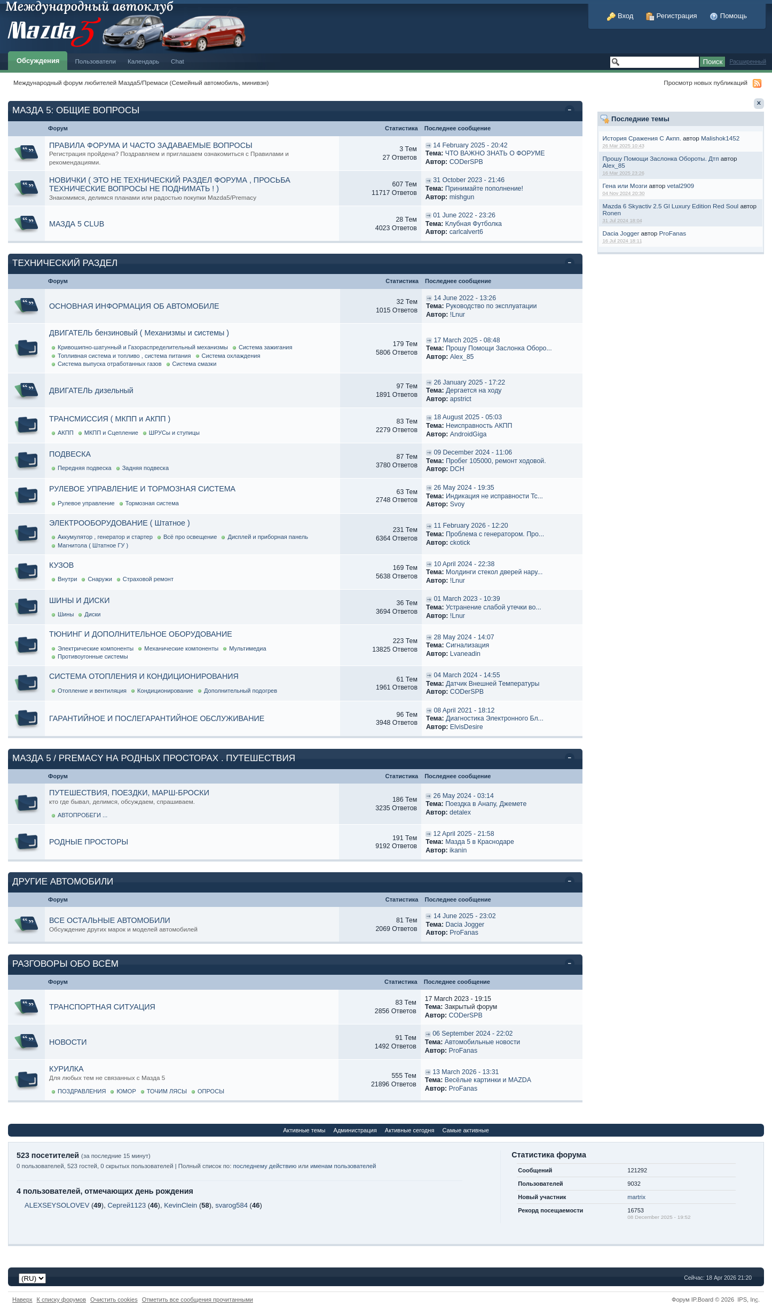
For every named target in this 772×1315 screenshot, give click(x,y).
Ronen (611, 212)
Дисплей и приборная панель (267, 537)
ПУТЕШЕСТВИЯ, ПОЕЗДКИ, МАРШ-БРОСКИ (129, 792)
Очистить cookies (114, 1299)
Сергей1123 (126, 1205)
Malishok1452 (720, 138)
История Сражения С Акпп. (641, 138)
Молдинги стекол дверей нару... (494, 572)
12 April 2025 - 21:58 (464, 833)
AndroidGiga (468, 434)
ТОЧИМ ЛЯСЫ (167, 1091)
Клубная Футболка (473, 224)
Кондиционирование (165, 690)
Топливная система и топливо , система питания (124, 356)
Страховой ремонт (148, 579)
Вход (620, 16)
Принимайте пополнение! (484, 188)
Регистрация (671, 16)
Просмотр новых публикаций (705, 82)
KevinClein (180, 1205)
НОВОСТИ (68, 1042)
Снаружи (100, 579)
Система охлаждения (231, 356)
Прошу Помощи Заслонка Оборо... (499, 348)
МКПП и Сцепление (111, 432)
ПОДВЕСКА (70, 454)
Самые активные (465, 1130)
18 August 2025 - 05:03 (468, 417)
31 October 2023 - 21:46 (469, 180)
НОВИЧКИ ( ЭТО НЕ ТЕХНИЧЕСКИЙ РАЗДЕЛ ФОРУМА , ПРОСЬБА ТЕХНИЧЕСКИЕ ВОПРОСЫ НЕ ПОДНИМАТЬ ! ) (169, 184)
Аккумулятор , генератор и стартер (105, 537)
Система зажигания (266, 347)
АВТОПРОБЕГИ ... (82, 815)
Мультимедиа (247, 648)
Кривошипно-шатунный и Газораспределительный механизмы (143, 347)
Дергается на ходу (474, 390)
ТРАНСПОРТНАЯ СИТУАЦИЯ (102, 1007)
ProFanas (673, 233)
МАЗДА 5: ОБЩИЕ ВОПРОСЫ (75, 110)
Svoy (457, 504)
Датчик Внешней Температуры (492, 683)
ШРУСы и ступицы (174, 432)
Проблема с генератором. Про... (495, 534)
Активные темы (304, 1130)
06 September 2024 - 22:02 (472, 1033)
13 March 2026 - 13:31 (465, 1072)
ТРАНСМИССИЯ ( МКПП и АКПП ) (109, 418)
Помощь (728, 16)
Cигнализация (467, 645)
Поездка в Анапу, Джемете (485, 804)
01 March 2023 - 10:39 (467, 598)
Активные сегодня (410, 1130)
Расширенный (747, 62)
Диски (92, 614)
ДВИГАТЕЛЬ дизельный (91, 390)
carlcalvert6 (466, 232)
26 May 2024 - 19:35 (464, 487)
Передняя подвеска (85, 468)
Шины (66, 614)
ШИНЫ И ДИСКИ (79, 600)
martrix (636, 1197)
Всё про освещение (190, 537)
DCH (457, 469)
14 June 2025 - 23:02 (465, 916)
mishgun (462, 197)
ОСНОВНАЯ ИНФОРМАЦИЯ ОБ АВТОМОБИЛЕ (134, 306)
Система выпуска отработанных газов (110, 364)
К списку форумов (61, 1299)
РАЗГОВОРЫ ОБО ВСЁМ (65, 964)
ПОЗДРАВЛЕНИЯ (82, 1091)
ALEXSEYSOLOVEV (57, 1205)
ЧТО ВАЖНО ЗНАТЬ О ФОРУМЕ (495, 153)
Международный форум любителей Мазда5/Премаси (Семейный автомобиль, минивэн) (141, 82)
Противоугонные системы (93, 656)
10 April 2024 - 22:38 (464, 564)
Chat (177, 61)
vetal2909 (680, 185)
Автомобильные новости (483, 1042)
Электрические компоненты (95, 648)
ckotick (460, 542)
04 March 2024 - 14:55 (467, 675)
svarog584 (231, 1205)
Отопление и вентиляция (92, 690)
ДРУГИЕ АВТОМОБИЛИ (62, 881)
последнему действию (265, 1166)
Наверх (22, 1299)
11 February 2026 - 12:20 (471, 525)
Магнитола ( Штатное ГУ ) (93, 545)
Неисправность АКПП (479, 425)
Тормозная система (152, 503)
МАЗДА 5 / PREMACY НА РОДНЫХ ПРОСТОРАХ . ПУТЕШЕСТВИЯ (153, 758)
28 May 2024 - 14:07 (464, 637)
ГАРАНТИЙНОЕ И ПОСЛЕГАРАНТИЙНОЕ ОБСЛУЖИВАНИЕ (156, 718)
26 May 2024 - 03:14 (464, 796)
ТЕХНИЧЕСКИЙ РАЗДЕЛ (64, 263)
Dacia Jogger (620, 233)
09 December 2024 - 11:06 (473, 452)
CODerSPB (466, 162)
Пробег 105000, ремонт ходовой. (496, 461)
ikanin (458, 850)
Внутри (67, 579)
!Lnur (457, 314)
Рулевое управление (86, 503)
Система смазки (194, 364)
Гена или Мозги (624, 185)
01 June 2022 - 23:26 (464, 215)
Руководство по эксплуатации (491, 306)
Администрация (355, 1130)
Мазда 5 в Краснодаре (479, 842)
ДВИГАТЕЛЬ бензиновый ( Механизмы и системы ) (139, 332)
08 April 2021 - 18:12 (464, 710)
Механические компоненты (181, 648)
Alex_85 (613, 165)
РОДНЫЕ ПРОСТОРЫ (88, 841)
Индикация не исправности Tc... (494, 496)
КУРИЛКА (66, 1068)
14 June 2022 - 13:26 (465, 298)
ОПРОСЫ (211, 1091)
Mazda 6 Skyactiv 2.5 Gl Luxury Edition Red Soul (670, 205)
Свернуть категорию (571, 111)
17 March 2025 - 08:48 (467, 340)
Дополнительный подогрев (240, 690)
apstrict (460, 399)
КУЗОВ (61, 565)
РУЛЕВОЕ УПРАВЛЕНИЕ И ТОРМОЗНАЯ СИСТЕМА (142, 488)
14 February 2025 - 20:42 (470, 145)
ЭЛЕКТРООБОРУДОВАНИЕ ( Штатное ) (119, 523)
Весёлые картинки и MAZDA (488, 1080)
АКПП (66, 432)
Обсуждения (38, 61)
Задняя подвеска (145, 468)
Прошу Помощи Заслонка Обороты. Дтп (660, 158)
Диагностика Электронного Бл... (494, 718)
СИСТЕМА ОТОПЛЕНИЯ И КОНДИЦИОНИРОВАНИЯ (144, 676)
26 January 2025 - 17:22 (469, 382)
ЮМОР (126, 1091)
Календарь (143, 61)
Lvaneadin (465, 654)
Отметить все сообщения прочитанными (197, 1299)
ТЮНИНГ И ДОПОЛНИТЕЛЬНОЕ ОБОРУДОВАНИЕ (140, 634)
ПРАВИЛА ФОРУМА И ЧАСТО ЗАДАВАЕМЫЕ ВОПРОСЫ (151, 145)
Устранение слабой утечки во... (493, 607)
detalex (460, 812)
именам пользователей (343, 1166)
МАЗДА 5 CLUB (76, 224)
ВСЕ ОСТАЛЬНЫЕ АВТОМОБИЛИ (109, 920)
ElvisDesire (466, 727)
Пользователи (95, 61)
